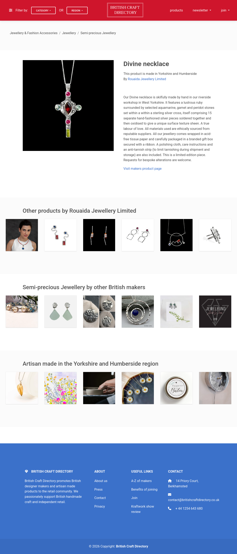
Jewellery (69, 33)
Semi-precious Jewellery (98, 33)
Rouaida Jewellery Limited (147, 79)
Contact (100, 498)
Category (42, 10)
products (176, 10)
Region (76, 10)
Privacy (99, 506)
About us (100, 481)
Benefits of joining (144, 489)
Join (134, 498)
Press (98, 489)
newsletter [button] (201, 10)
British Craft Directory (132, 546)
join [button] (224, 10)
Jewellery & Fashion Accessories (34, 33)
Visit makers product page (143, 169)
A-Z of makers (141, 481)
